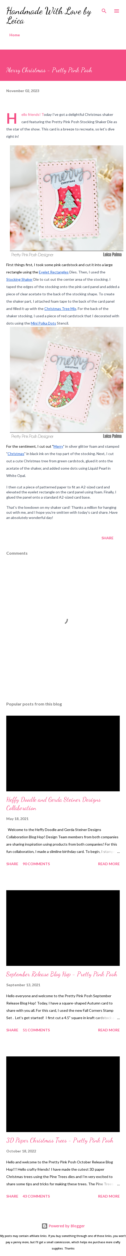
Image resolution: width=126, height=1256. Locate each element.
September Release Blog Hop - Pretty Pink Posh (61, 974)
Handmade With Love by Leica (48, 15)
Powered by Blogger (63, 1225)
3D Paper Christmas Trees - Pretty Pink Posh (59, 1140)
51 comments (36, 1030)
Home (14, 35)
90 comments (36, 864)
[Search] (104, 9)
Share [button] (107, 538)
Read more (109, 864)
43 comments (36, 1196)
